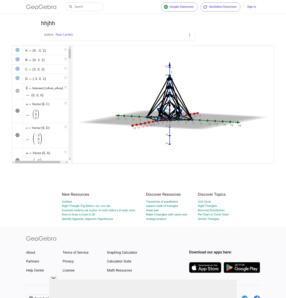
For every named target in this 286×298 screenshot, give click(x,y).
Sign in (251, 6)
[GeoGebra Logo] (41, 7)
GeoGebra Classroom (220, 7)
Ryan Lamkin (64, 34)
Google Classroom (179, 7)
